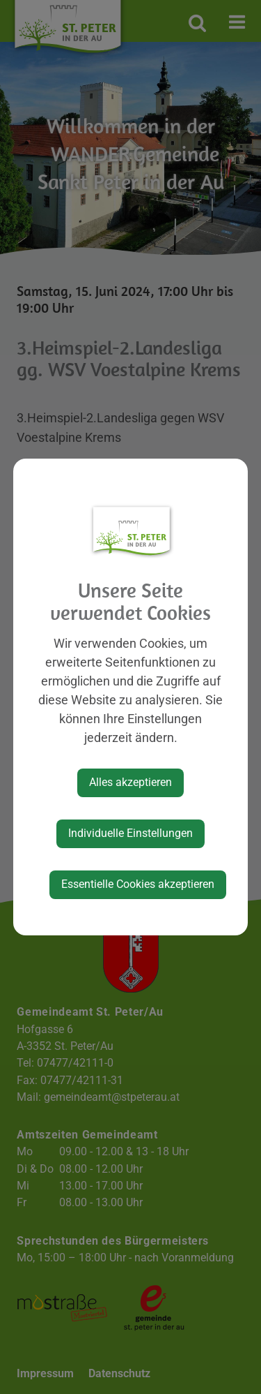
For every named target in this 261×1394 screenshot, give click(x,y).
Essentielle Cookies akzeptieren (137, 884)
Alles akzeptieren (130, 782)
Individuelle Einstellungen (130, 833)
